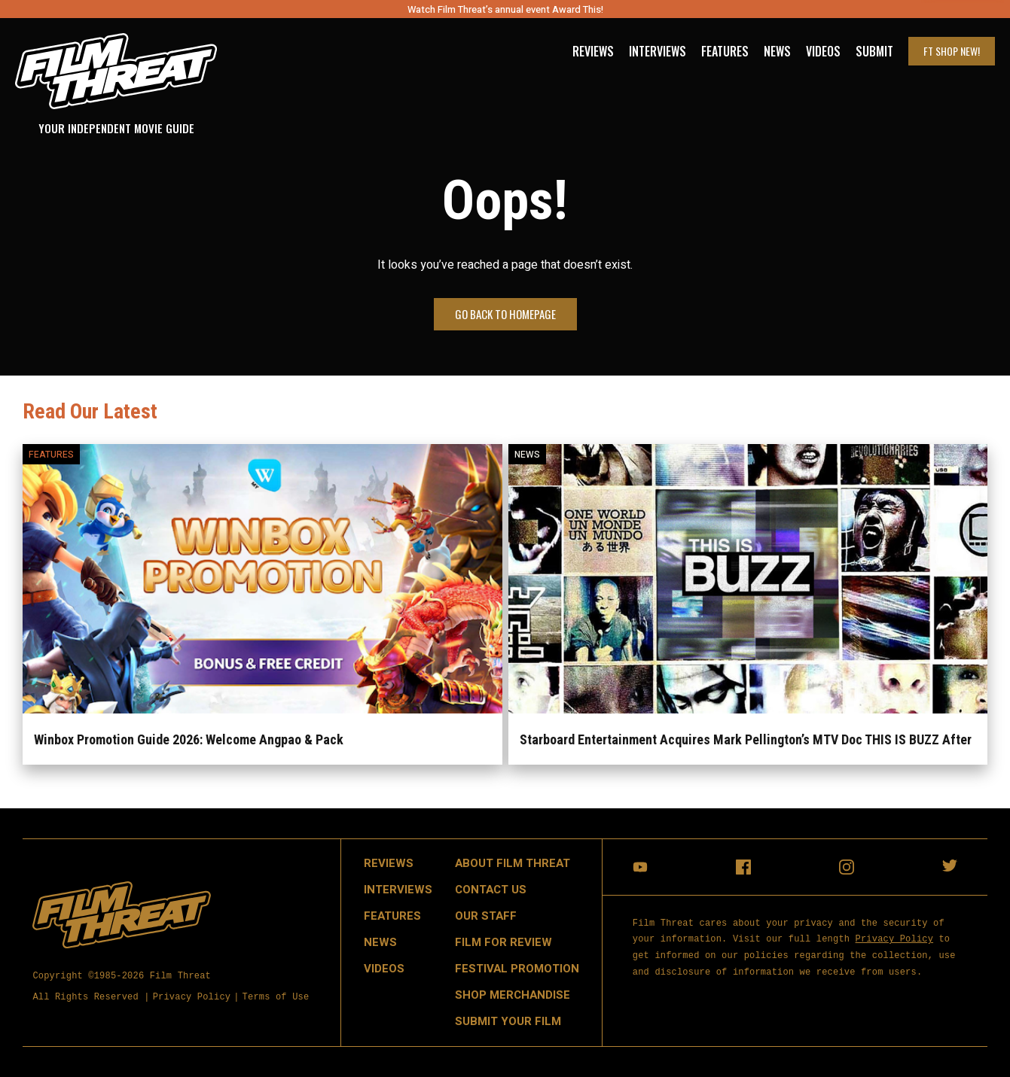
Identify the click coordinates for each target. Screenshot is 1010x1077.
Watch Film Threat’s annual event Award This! (505, 9)
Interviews (657, 51)
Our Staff (486, 916)
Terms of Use (276, 997)
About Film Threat (512, 863)
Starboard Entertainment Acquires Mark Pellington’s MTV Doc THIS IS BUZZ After (746, 739)
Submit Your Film (508, 1021)
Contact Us (490, 889)
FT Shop (951, 51)
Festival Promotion (517, 968)
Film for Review (503, 942)
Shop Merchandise (512, 995)
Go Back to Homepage (505, 314)
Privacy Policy (192, 997)
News (777, 51)
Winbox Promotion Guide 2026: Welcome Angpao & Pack (188, 739)
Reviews (593, 51)
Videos (823, 51)
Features (725, 51)
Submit (874, 51)
